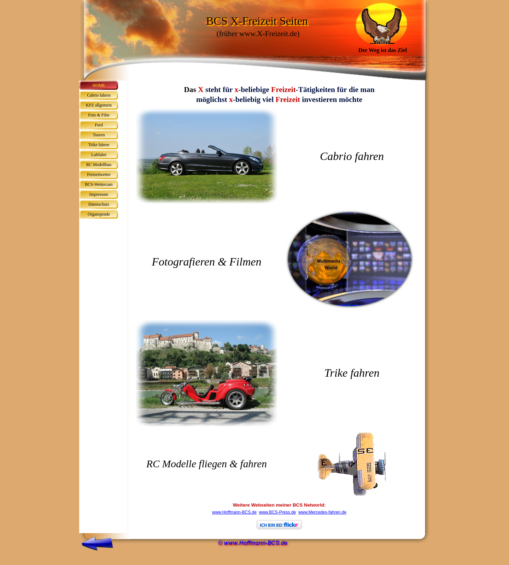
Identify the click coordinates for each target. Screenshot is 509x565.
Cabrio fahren (98, 95)
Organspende (99, 214)
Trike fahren (98, 144)
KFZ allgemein (99, 105)
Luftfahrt (98, 154)
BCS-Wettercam (98, 184)
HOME (99, 85)
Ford (99, 124)
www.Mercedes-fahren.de (322, 512)
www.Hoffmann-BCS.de (234, 512)
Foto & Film (98, 115)
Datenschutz (98, 204)
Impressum (98, 194)
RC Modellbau (98, 164)
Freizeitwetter (99, 174)
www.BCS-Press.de (277, 512)
